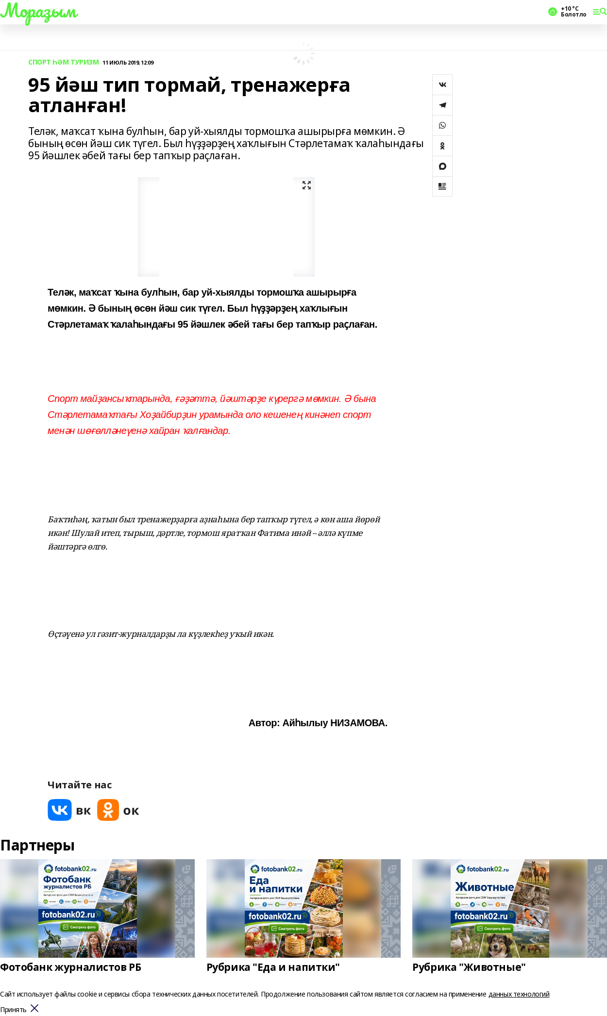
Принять (13, 1010)
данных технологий (519, 994)
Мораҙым (38, 10)
